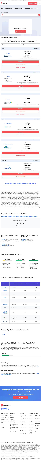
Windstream (37, 425)
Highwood (26, 216)
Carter (14, 216)
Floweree (17, 216)
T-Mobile (5, 300)
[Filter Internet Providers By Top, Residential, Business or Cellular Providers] (10, 44)
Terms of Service (13, 431)
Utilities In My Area (4, 419)
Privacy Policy (12, 421)
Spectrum (3, 239)
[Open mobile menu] (39, 3)
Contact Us (12, 419)
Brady (11, 216)
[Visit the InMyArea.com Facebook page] (2, 409)
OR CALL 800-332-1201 (20, 155)
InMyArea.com (6, 442)
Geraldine (21, 216)
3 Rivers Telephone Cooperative (5, 312)
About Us (12, 417)
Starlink (3, 241)
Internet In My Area (4, 415)
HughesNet (5, 321)
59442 (3, 334)
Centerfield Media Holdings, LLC (27, 442)
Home (11, 415)
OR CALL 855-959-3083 (20, 67)
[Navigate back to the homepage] (4, 3)
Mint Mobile (5, 304)
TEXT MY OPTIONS (20, 64)
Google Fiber (37, 427)
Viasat (3, 243)
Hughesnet (4, 246)
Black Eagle (7, 216)
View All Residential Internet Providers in (20, 183)
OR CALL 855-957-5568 (20, 89)
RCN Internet (37, 423)
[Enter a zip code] (20, 14)
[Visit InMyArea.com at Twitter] (4, 409)
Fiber (8, 245)
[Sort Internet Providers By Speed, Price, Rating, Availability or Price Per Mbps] (30, 44)
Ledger (29, 216)
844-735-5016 (33, 3)
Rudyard (35, 216)
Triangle (3, 245)
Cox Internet (32, 427)
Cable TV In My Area (4, 417)
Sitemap (2, 427)
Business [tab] (11, 281)
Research (2, 424)
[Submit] (39, 15)
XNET (5, 307)
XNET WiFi (4, 244)
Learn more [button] (31, 0)
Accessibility (12, 422)
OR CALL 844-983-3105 (20, 114)
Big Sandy (3, 216)
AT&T (5, 287)
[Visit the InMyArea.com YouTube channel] (8, 409)
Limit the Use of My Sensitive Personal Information (14, 429)
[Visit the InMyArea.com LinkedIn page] (6, 409)
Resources (3, 425)
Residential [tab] (4, 281)
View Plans (20, 61)
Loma (32, 216)
